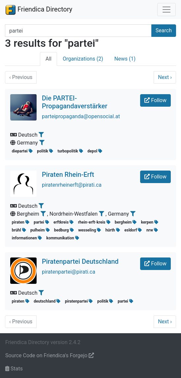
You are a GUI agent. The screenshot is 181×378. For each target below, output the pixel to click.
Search (164, 30)
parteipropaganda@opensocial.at (81, 116)
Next (165, 77)
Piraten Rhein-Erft (68, 174)
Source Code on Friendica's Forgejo (49, 355)
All (48, 59)
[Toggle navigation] (166, 9)
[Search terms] (78, 30)
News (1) (125, 59)
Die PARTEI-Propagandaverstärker (74, 102)
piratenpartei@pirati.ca (68, 272)
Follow (155, 100)
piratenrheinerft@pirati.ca (72, 185)
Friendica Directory (38, 9)
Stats (14, 368)
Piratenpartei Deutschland (80, 261)
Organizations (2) (83, 59)
